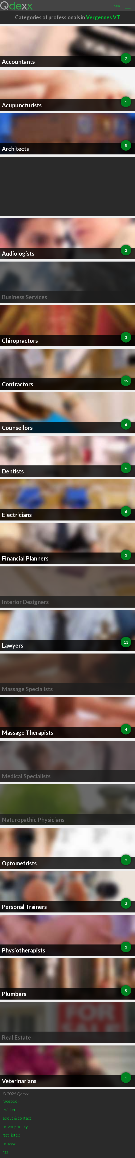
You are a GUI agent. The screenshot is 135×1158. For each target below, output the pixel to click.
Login (115, 6)
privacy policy (15, 1126)
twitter (9, 1109)
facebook (11, 1101)
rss (5, 1151)
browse (9, 1143)
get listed (11, 1135)
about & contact (17, 1118)
